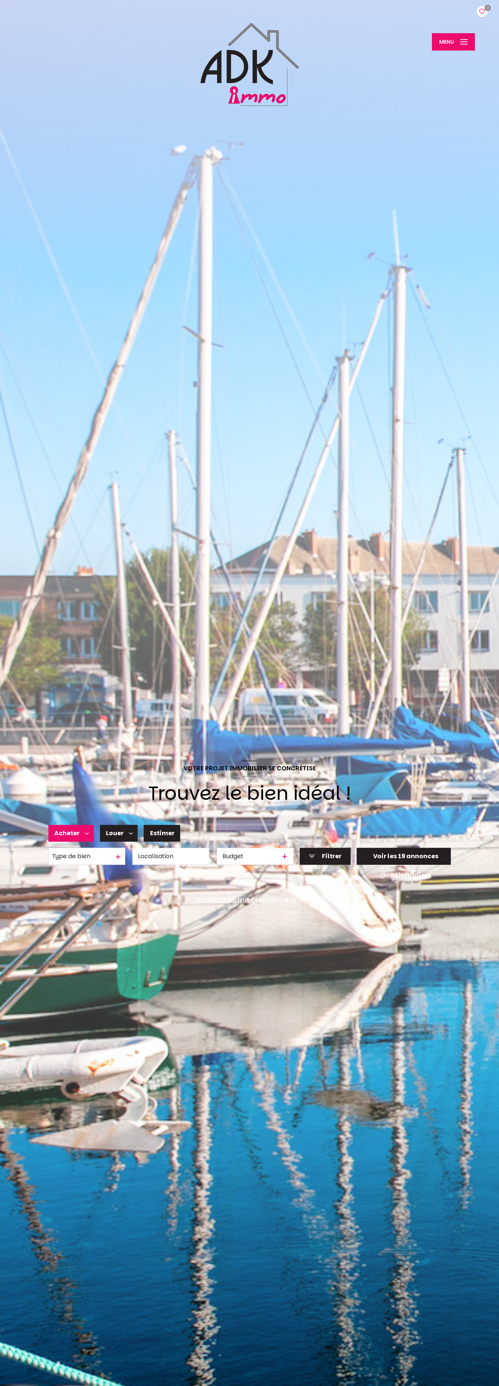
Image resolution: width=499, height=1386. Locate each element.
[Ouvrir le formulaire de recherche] (325, 856)
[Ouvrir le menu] (453, 42)
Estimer (162, 833)
